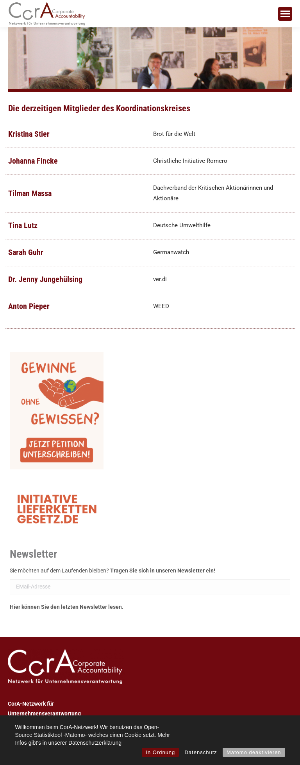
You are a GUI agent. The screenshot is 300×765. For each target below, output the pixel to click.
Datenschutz (200, 752)
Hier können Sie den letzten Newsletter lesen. (66, 607)
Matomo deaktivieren (254, 752)
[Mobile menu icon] (285, 14)
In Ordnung (160, 752)
